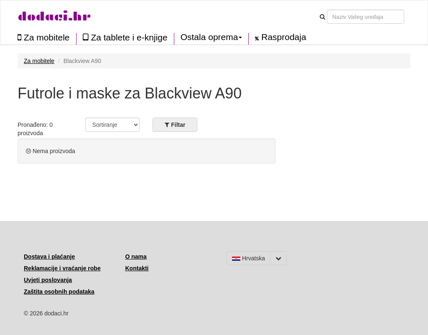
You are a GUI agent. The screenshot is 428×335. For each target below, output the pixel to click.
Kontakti (137, 268)
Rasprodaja (280, 37)
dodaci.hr (54, 16)
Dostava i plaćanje (49, 256)
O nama (136, 256)
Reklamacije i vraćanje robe (62, 268)
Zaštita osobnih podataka (59, 291)
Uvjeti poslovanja (48, 280)
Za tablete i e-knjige (125, 37)
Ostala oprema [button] (211, 37)
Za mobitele (44, 37)
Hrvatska (248, 258)
